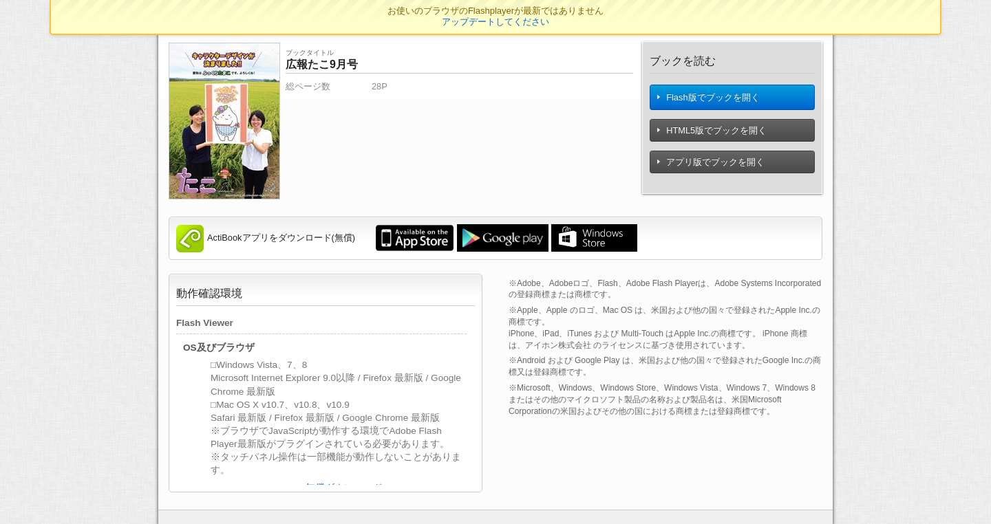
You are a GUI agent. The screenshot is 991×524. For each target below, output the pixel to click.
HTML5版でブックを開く (712, 136)
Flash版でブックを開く (708, 100)
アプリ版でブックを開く (711, 167)
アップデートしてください (495, 22)
